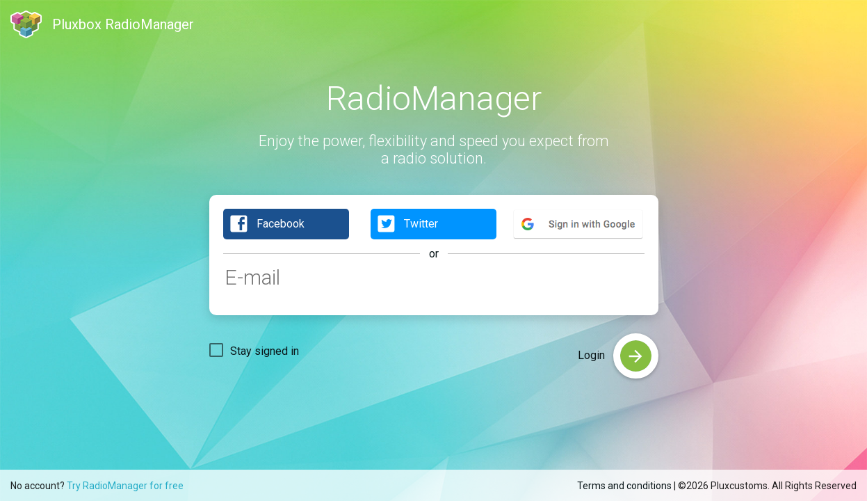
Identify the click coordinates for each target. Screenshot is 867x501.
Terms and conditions (624, 485)
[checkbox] (254, 350)
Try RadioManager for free (125, 485)
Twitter (407, 224)
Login (593, 355)
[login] (635, 356)
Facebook (267, 224)
